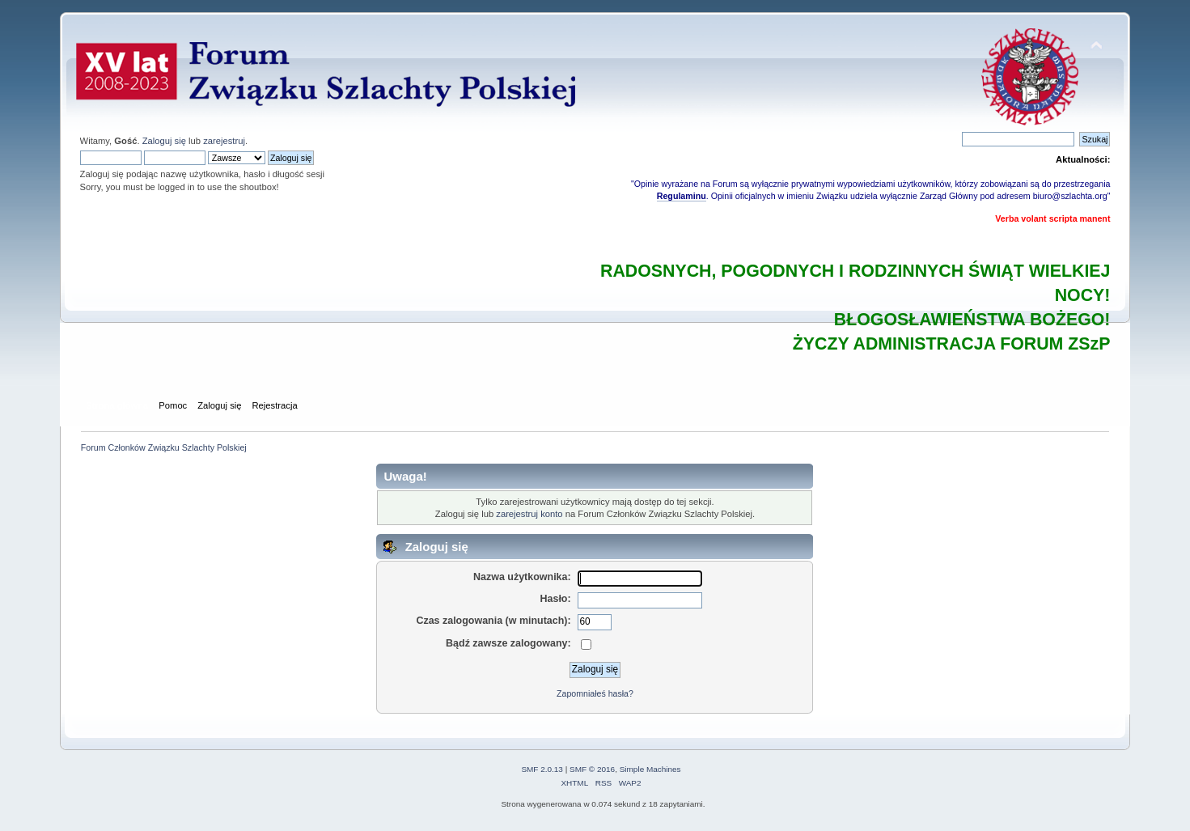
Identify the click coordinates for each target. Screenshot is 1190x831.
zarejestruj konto (529, 514)
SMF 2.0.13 (542, 769)
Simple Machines (650, 769)
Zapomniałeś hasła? (595, 693)
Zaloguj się (164, 141)
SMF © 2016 (592, 769)
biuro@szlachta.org (1070, 196)
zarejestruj (224, 141)
